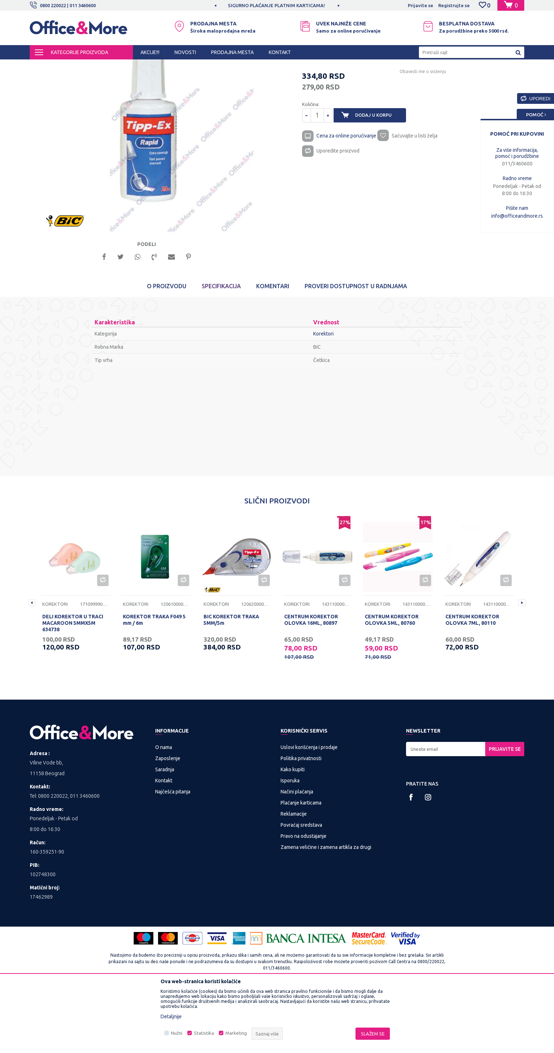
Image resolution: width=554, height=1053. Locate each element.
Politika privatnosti (301, 822)
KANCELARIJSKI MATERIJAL (117, 65)
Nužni (176, 1032)
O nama (163, 811)
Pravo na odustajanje (303, 900)
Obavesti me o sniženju (415, 132)
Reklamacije (294, 878)
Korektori (206, 65)
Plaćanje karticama (301, 867)
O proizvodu (166, 350)
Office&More (43, 65)
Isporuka (290, 844)
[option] (277, 5)
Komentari (272, 350)
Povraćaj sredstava (301, 889)
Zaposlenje (167, 822)
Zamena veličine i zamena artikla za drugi (326, 911)
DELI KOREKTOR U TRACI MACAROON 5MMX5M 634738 (72, 687)
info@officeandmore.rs (517, 216)
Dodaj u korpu (378, 176)
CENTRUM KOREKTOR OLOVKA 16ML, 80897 (311, 684)
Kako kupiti (293, 833)
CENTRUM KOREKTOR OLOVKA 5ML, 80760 (392, 684)
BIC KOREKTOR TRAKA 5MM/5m (231, 684)
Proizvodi (72, 65)
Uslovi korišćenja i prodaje (309, 811)
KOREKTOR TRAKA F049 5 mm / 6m (154, 684)
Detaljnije (171, 1016)
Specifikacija (221, 350)
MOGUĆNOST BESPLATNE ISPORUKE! (276, 5)
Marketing (236, 1032)
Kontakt (163, 844)
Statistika (204, 1032)
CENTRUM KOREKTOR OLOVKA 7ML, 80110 (472, 684)
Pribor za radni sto (171, 65)
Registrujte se (454, 5)
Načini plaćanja (297, 856)
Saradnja (164, 833)
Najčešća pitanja (172, 856)
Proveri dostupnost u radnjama (356, 350)
